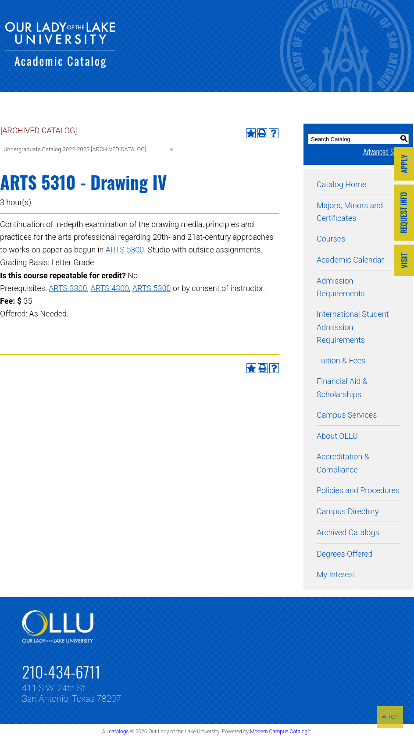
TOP (390, 717)
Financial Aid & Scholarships (342, 387)
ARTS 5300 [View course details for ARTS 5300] (125, 249)
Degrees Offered (345, 553)
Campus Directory (347, 511)
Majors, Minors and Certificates (350, 212)
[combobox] (88, 149)
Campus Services (347, 414)
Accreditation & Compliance (343, 463)
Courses (331, 238)
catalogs (118, 731)
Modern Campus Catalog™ (280, 731)
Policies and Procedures (358, 490)
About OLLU (337, 436)
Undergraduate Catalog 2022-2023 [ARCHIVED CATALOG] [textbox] (75, 149)
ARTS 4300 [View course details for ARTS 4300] (109, 288)
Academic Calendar (350, 259)
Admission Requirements (341, 287)
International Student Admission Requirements (353, 327)
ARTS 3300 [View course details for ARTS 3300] (68, 288)
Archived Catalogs (348, 532)
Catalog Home (341, 184)
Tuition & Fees (341, 360)
